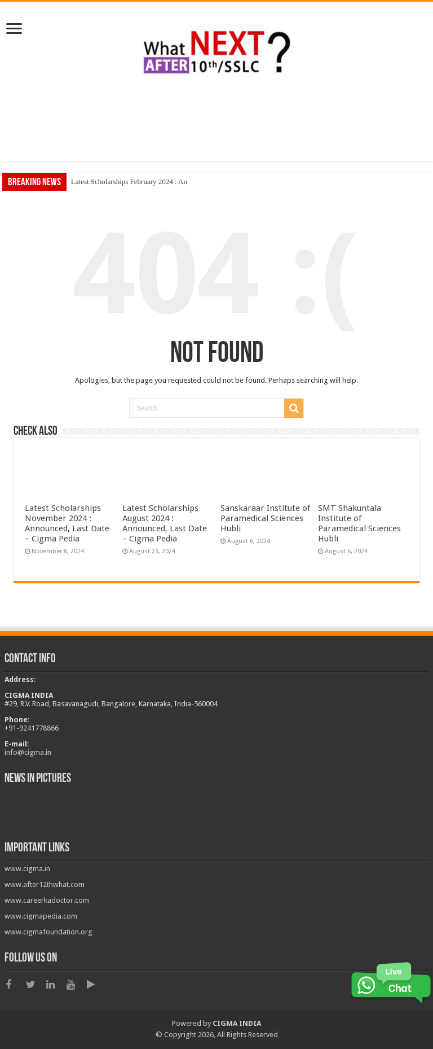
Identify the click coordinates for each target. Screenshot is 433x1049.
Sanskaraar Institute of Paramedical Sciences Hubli (265, 518)
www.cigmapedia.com (41, 916)
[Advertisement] (216, 124)
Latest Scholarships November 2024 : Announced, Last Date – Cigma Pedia (67, 523)
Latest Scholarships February (114, 181)
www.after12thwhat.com (45, 884)
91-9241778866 (33, 728)
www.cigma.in (27, 868)
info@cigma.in (28, 752)
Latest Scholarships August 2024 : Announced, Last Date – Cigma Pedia (164, 523)
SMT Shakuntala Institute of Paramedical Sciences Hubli (359, 523)
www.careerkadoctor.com (47, 900)
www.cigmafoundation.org (48, 932)
